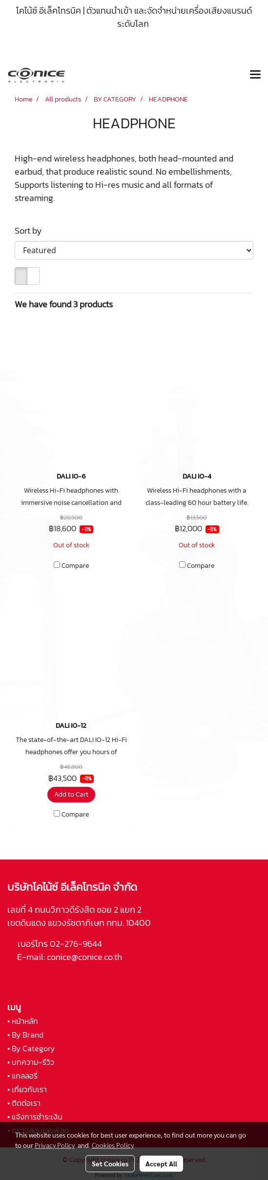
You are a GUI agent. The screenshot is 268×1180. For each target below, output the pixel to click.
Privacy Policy (55, 1144)
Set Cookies (110, 1163)
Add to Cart (71, 794)
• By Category (31, 1048)
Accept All (161, 1163)
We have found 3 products (64, 304)
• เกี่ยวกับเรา (27, 1089)
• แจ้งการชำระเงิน (34, 1116)
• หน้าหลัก (22, 1021)
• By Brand (25, 1034)
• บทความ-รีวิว (30, 1062)
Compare (75, 566)
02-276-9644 (76, 943)
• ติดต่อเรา (24, 1103)
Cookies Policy (113, 1144)
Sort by (31, 230)
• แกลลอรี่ (22, 1075)
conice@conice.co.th (85, 956)
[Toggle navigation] (255, 75)
